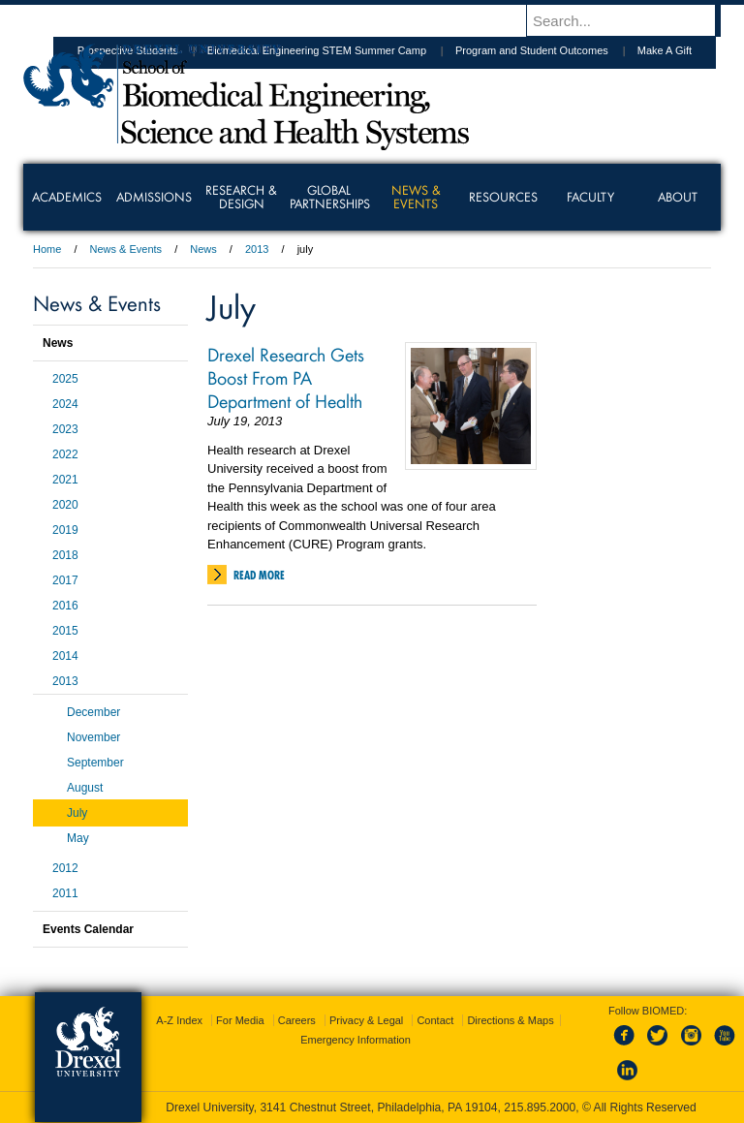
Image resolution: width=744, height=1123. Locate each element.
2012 (65, 868)
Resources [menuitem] (503, 196)
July (77, 813)
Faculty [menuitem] (590, 196)
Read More (259, 575)
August (85, 788)
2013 (256, 249)
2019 (65, 530)
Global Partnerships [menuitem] (330, 196)
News (203, 249)
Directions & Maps (510, 1020)
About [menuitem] (678, 196)
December (93, 712)
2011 (65, 893)
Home (47, 249)
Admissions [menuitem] (154, 196)
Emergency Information (355, 1039)
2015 (65, 631)
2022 (65, 454)
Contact (435, 1020)
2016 (65, 605)
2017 (65, 580)
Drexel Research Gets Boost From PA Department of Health (285, 377)
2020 (65, 505)
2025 (65, 379)
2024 (65, 404)
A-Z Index (179, 1020)
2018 (65, 555)
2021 (65, 479)
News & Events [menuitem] (416, 196)
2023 (65, 429)
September (95, 762)
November (93, 737)
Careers (297, 1020)
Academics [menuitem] (67, 196)
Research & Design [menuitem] (241, 196)
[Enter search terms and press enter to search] (632, 20)
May (78, 838)
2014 (65, 656)
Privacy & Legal (366, 1020)
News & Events (126, 249)
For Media (240, 1020)
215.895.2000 (539, 1107)
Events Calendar (88, 929)
